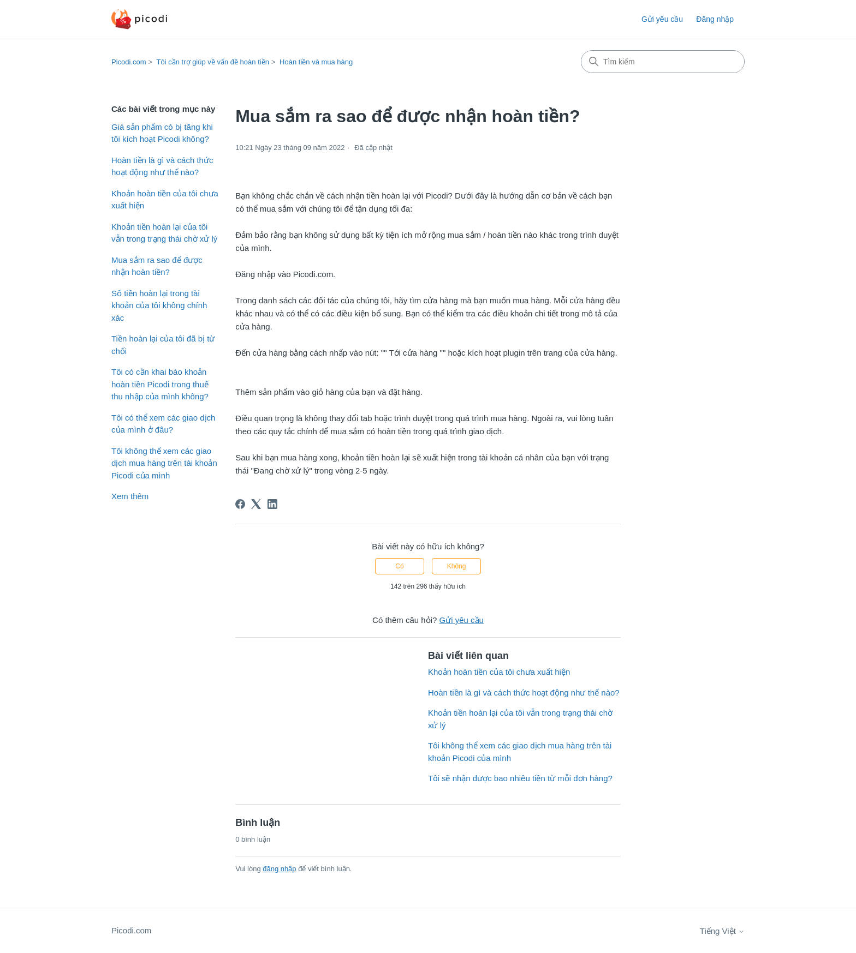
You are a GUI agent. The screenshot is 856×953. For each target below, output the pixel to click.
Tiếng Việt (722, 931)
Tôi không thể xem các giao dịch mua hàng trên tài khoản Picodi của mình (164, 463)
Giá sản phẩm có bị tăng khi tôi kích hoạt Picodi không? (162, 133)
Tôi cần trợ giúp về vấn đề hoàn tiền (213, 62)
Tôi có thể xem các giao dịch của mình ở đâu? (163, 424)
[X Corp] (256, 504)
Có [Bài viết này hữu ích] (399, 566)
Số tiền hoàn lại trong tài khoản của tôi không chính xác (159, 305)
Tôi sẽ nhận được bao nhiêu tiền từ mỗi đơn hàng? (520, 778)
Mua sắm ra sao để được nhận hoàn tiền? (157, 266)
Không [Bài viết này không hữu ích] (456, 566)
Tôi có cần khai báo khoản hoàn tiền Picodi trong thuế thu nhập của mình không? (160, 384)
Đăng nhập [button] (715, 19)
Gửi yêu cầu (662, 19)
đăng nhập (279, 869)
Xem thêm (129, 496)
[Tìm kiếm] (662, 62)
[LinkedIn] (272, 504)
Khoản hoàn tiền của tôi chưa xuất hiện (164, 200)
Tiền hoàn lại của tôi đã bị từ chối (163, 345)
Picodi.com (128, 62)
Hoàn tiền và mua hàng (316, 62)
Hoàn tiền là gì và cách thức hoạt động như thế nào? (162, 166)
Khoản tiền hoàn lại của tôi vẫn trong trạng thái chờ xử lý (164, 233)
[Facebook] (240, 504)
